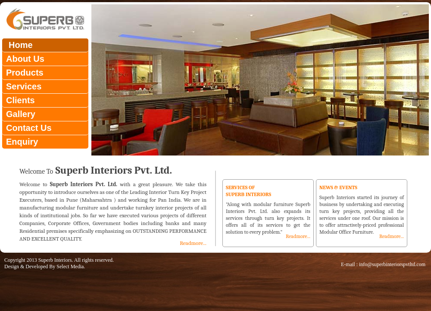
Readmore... (193, 243)
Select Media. (70, 266)
